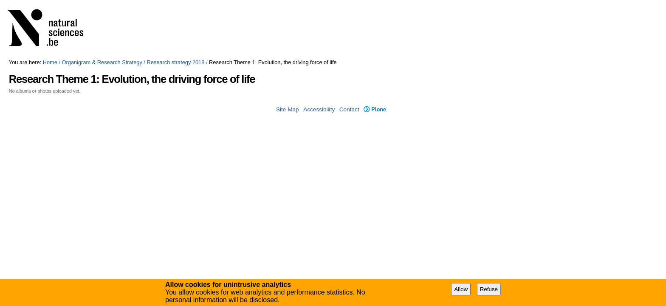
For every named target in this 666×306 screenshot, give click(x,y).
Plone (375, 109)
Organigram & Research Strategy (102, 62)
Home (50, 62)
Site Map (287, 109)
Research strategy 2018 (175, 62)
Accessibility (319, 109)
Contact (349, 109)
